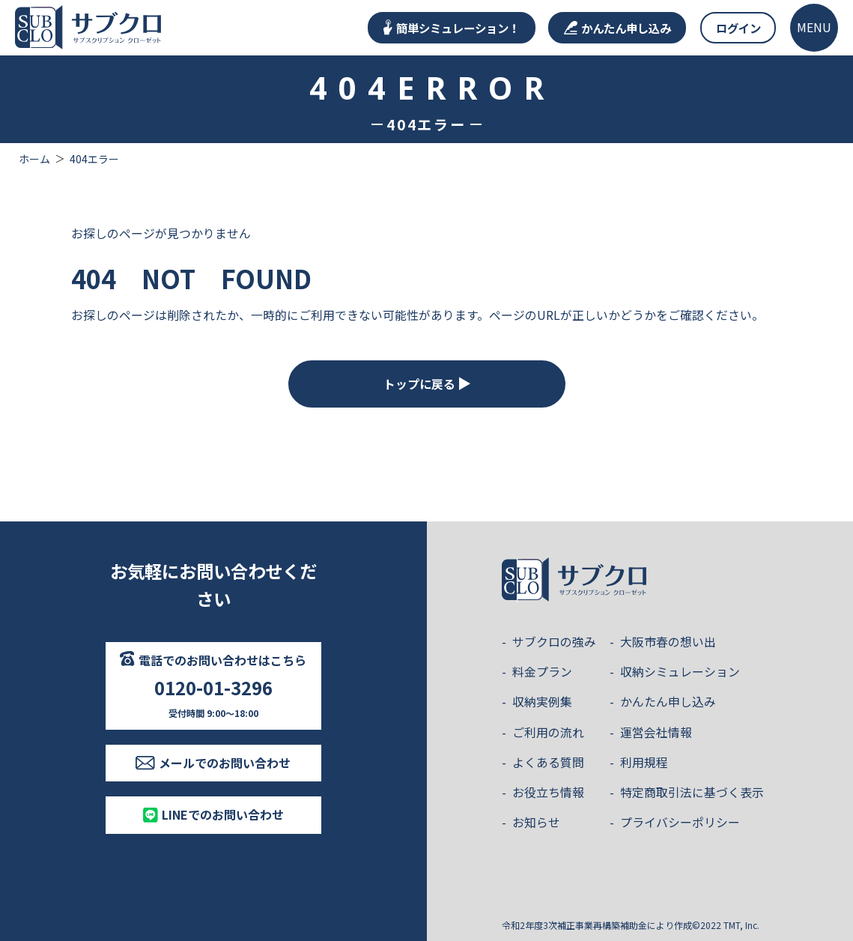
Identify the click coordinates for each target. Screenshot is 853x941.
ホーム (34, 158)
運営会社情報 (656, 732)
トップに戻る (426, 384)
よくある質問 (548, 762)
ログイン (738, 27)
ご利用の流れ (548, 732)
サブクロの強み (554, 641)
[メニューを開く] (814, 28)
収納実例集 (542, 701)
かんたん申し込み (617, 27)
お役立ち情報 (548, 792)
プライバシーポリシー (680, 822)
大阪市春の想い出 (668, 641)
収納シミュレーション (680, 671)
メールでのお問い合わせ (213, 763)
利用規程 (644, 762)
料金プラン (542, 671)
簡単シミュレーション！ (451, 27)
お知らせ (536, 822)
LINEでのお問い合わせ (213, 814)
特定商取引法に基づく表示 (692, 792)
